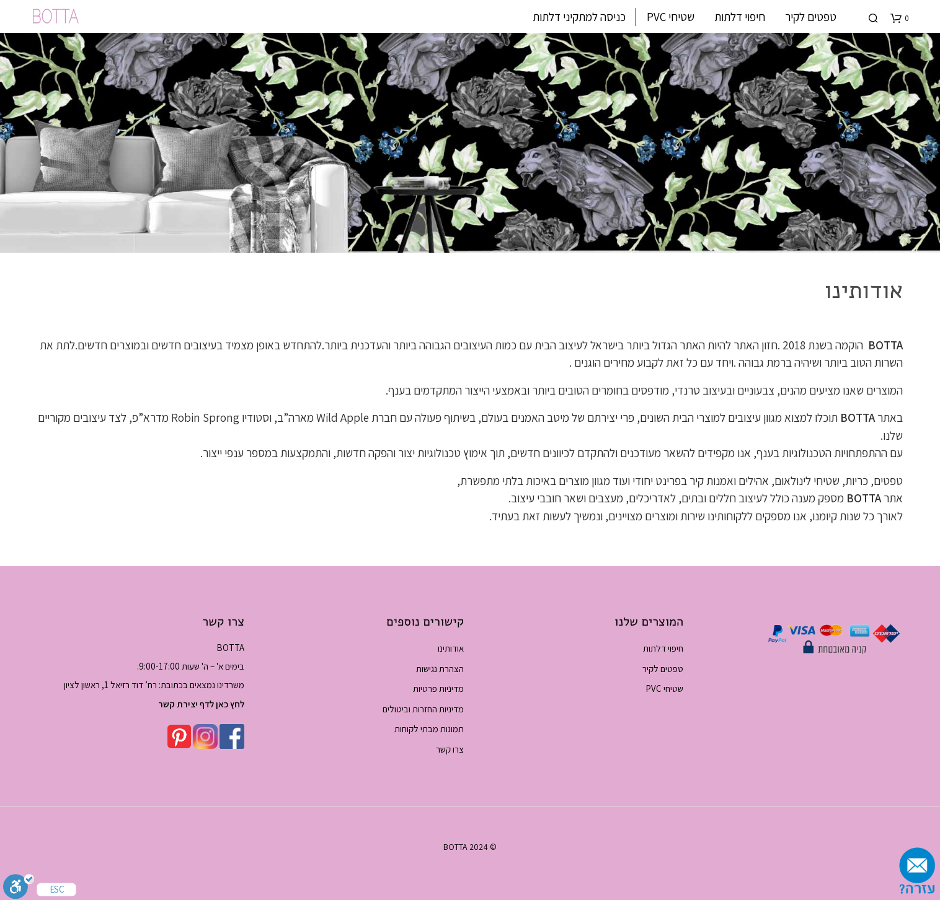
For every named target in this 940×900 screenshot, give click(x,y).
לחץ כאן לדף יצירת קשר (201, 704)
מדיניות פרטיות (438, 688)
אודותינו (451, 648)
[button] (899, 18)
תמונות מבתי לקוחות (429, 729)
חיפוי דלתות (739, 16)
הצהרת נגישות (440, 669)
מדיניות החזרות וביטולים (423, 709)
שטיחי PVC (670, 16)
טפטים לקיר (810, 16)
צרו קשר (450, 749)
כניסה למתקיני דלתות (579, 16)
